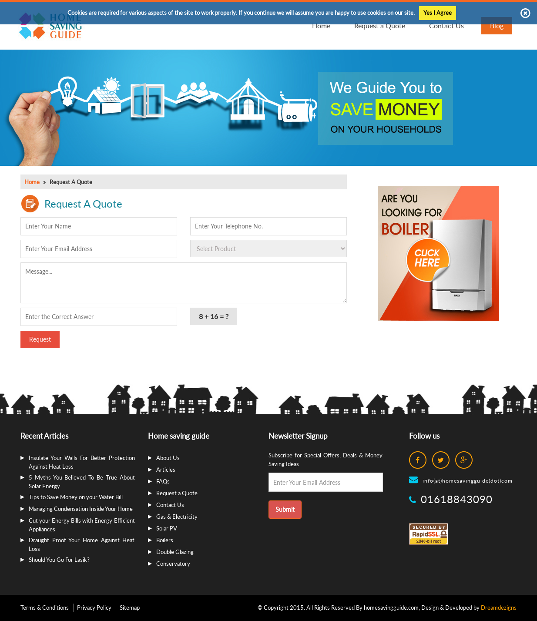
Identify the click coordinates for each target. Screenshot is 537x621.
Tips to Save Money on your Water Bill (76, 496)
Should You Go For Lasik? (59, 559)
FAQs (163, 481)
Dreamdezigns (499, 607)
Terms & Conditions (44, 607)
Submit (285, 509)
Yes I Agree (437, 12)
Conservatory (173, 563)
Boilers (164, 540)
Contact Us (170, 504)
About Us (168, 457)
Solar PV (166, 528)
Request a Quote (177, 493)
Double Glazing (175, 551)
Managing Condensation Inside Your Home (81, 508)
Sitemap (130, 607)
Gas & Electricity (177, 516)
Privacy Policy (94, 607)
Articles (165, 469)
